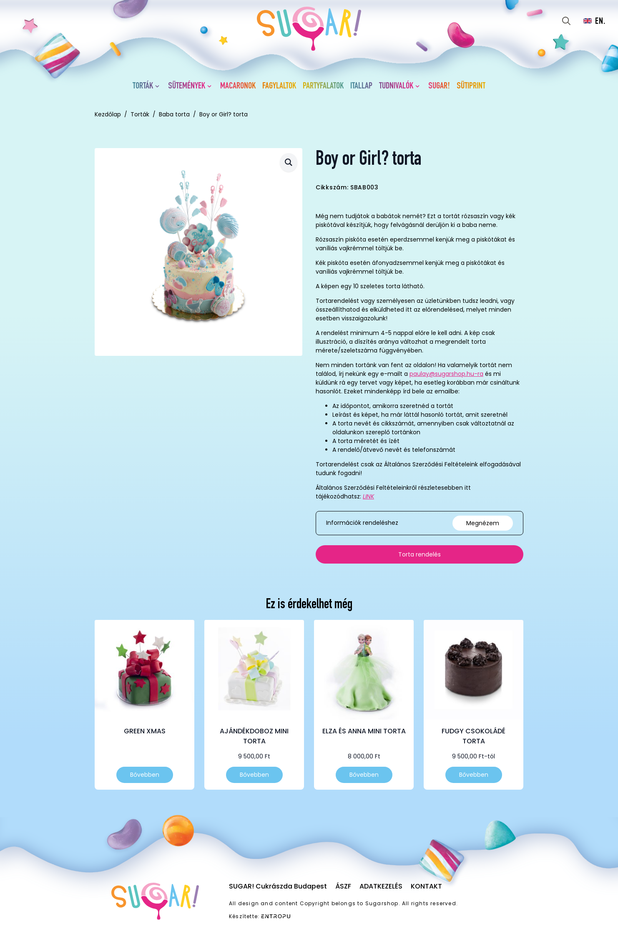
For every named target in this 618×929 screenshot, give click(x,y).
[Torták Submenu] (159, 86)
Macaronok (238, 86)
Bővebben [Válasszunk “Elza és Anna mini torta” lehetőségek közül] (364, 774)
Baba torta (174, 114)
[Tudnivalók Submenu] (419, 86)
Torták (143, 86)
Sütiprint (471, 86)
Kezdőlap (108, 114)
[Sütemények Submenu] (211, 86)
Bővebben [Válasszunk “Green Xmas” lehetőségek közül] (144, 774)
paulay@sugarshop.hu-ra (446, 374)
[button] (288, 162)
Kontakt (426, 886)
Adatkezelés (380, 886)
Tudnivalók (396, 86)
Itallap (361, 86)
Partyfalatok (323, 86)
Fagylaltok (279, 86)
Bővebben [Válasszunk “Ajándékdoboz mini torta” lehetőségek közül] (254, 774)
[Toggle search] (566, 21)
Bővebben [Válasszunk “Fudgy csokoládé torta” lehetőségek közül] (473, 774)
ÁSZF (343, 886)
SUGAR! (439, 86)
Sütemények (186, 86)
